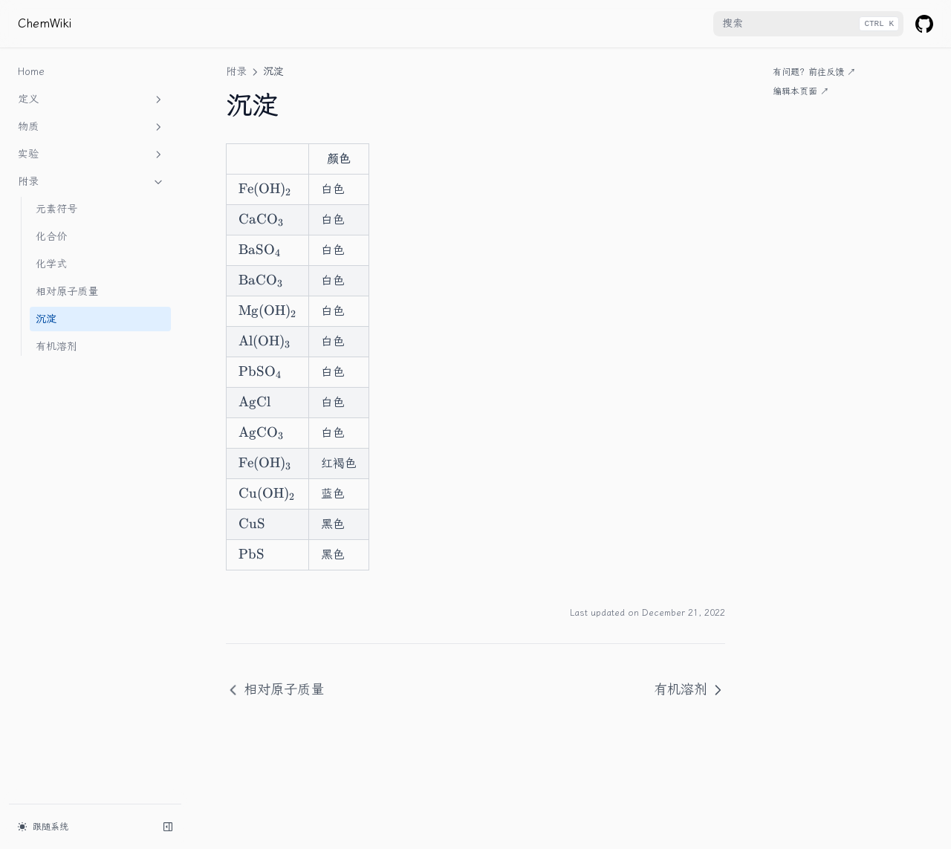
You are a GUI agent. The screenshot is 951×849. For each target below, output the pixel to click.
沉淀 (46, 319)
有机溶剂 (56, 346)
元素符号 (56, 209)
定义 (91, 99)
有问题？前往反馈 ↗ (814, 72)
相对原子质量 (67, 291)
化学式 (51, 264)
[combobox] (808, 23)
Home (31, 71)
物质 (91, 127)
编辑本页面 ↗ (801, 91)
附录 (91, 182)
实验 (91, 154)
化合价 (51, 236)
